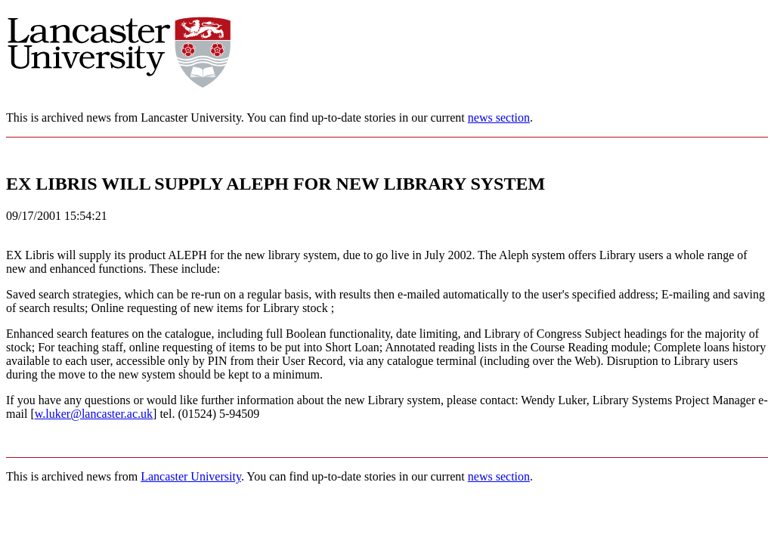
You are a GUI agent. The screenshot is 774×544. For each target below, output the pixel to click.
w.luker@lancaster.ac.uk (94, 413)
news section (499, 117)
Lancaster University (191, 476)
